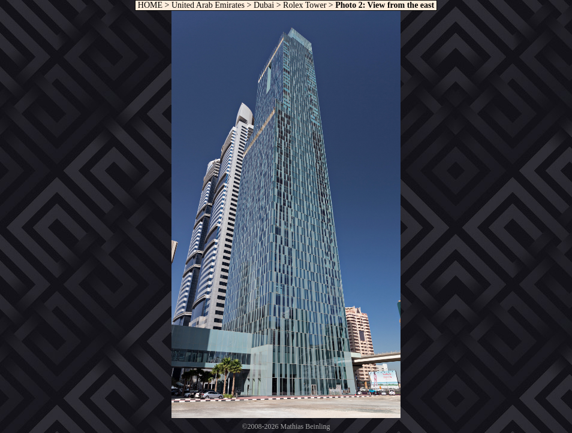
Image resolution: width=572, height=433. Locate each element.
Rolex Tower (304, 5)
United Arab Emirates (208, 5)
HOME (149, 5)
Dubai (264, 5)
